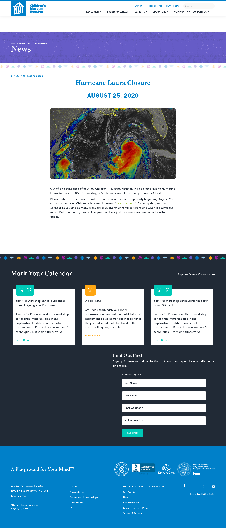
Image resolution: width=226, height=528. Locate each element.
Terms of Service (132, 513)
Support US (200, 11)
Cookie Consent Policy (136, 508)
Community (181, 11)
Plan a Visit (92, 11)
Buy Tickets (172, 6)
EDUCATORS (159, 11)
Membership (155, 6)
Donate (139, 6)
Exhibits (140, 11)
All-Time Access (125, 204)
